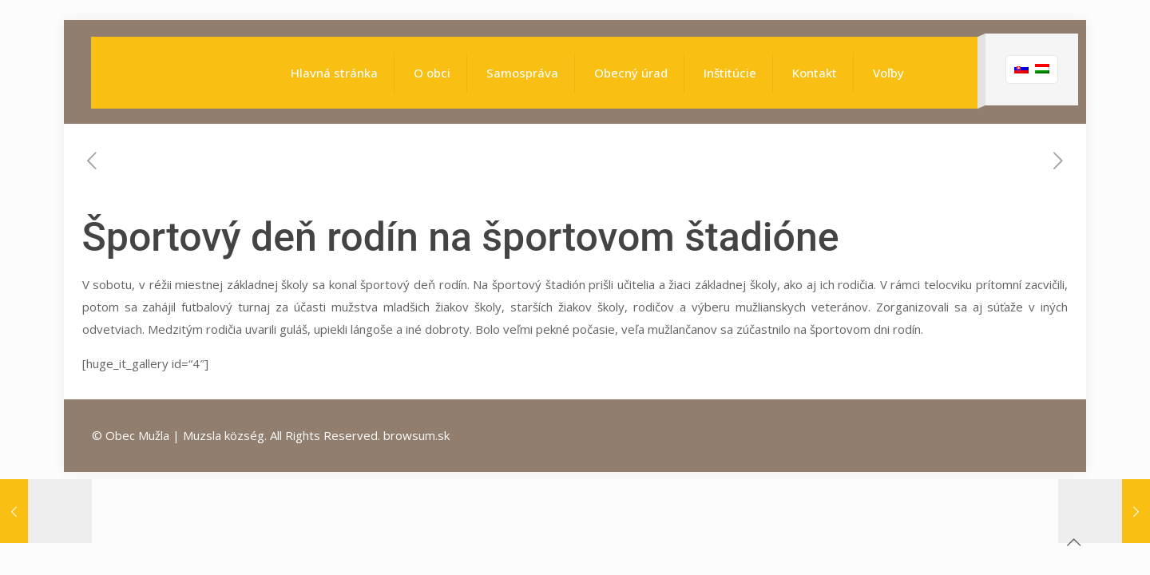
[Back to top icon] (1073, 542)
